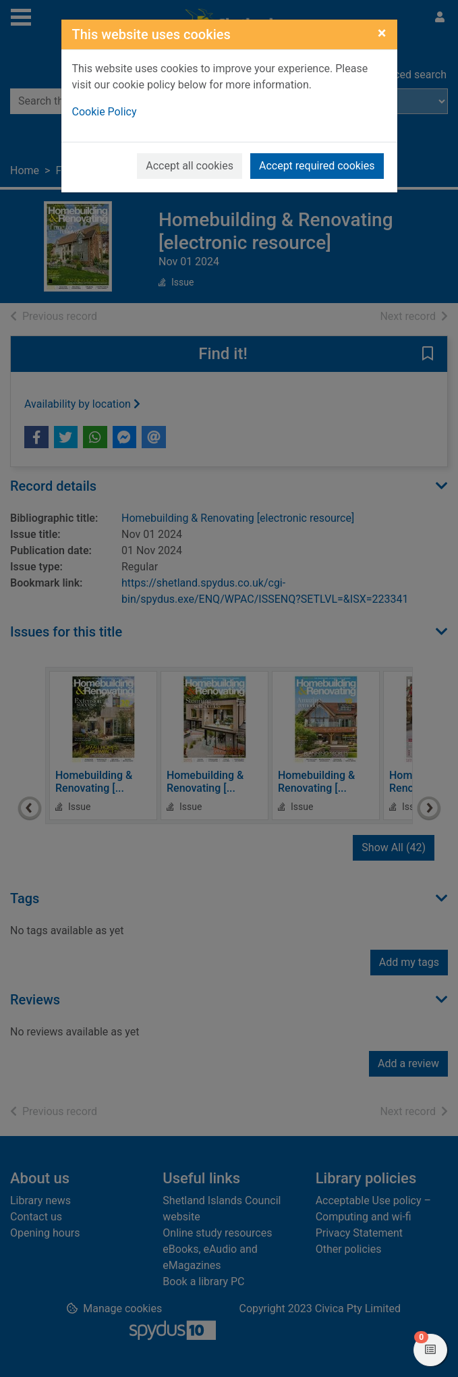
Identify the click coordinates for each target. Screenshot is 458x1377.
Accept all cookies (189, 165)
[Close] (382, 33)
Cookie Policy (104, 111)
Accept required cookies (317, 165)
